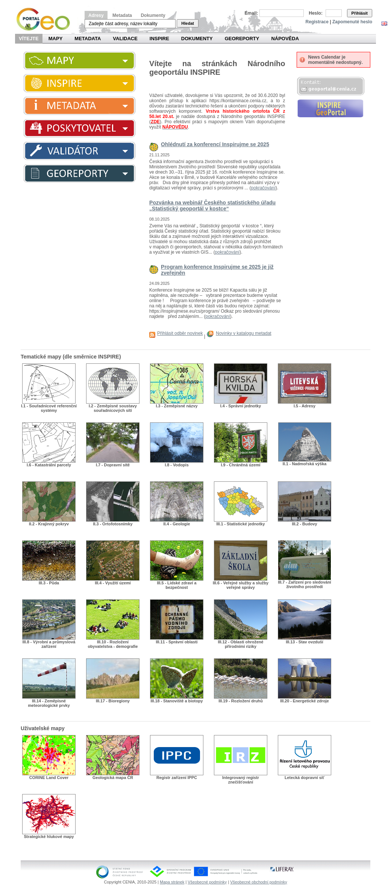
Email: (251, 13)
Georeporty (242, 38)
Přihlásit (360, 13)
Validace (125, 38)
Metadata (122, 15)
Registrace (317, 21)
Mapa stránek (172, 882)
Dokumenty (153, 15)
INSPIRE (159, 38)
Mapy (55, 38)
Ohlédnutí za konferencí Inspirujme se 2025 (215, 144)
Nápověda (285, 38)
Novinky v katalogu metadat (243, 333)
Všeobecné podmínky (207, 882)
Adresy (96, 15)
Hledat (187, 23)
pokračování (263, 188)
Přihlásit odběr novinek (180, 333)
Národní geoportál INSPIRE (46, 19)
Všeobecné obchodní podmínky (258, 882)
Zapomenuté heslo (352, 21)
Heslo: (316, 13)
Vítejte (29, 38)
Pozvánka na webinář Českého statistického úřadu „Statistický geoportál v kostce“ (212, 206)
